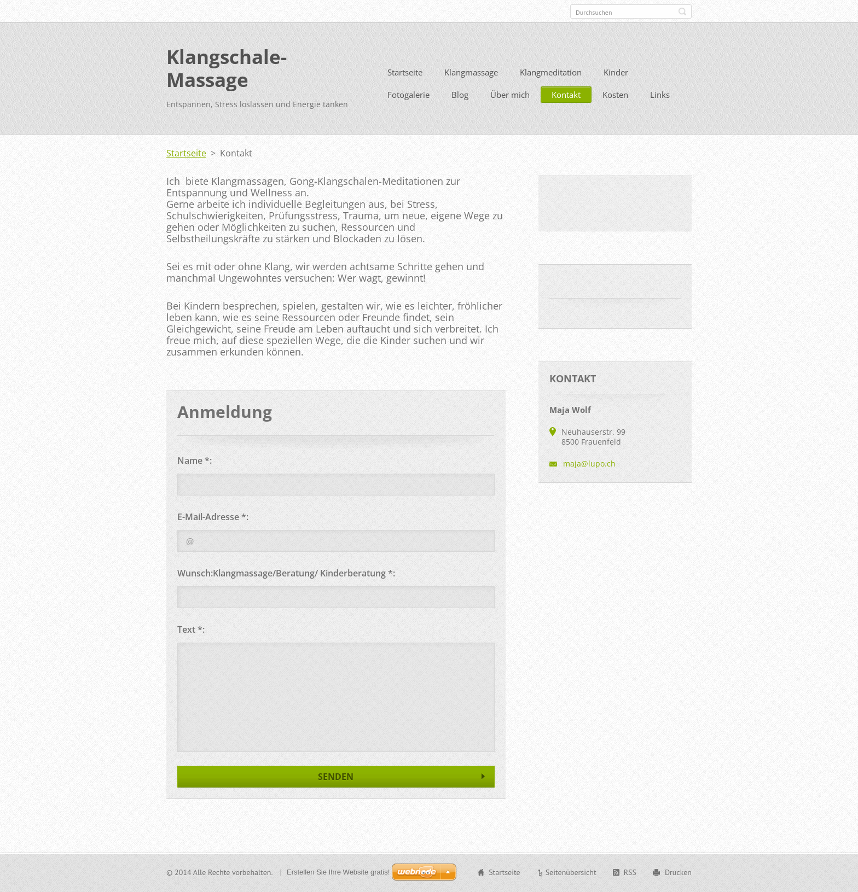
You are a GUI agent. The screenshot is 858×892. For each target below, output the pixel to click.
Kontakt (566, 94)
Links (660, 94)
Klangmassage (471, 72)
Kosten (615, 94)
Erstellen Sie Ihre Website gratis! (338, 872)
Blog (459, 94)
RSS (630, 872)
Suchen (682, 11)
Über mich (510, 94)
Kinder (616, 72)
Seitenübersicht (571, 872)
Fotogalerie (408, 94)
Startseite (404, 72)
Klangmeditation (551, 72)
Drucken (678, 872)
